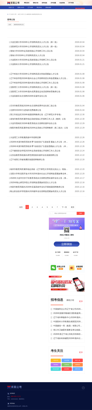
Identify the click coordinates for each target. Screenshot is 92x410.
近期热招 (66, 364)
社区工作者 (22, 14)
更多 (81, 301)
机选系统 (62, 2)
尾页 (72, 207)
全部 (10, 24)
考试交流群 (56, 369)
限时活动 (77, 369)
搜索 (80, 213)
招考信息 (44, 2)
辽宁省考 (30, 7)
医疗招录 (30, 11)
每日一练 (77, 360)
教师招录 (21, 11)
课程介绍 (35, 2)
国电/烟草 (48, 7)
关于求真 (71, 2)
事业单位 (39, 7)
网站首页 (26, 2)
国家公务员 (20, 7)
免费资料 (77, 364)
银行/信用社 (12, 11)
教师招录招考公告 (37, 14)
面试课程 (66, 369)
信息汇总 (11, 7)
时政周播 (66, 360)
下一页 (64, 207)
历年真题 (53, 2)
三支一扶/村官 (50, 11)
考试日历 (55, 360)
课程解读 (55, 364)
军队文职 (39, 11)
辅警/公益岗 (12, 14)
